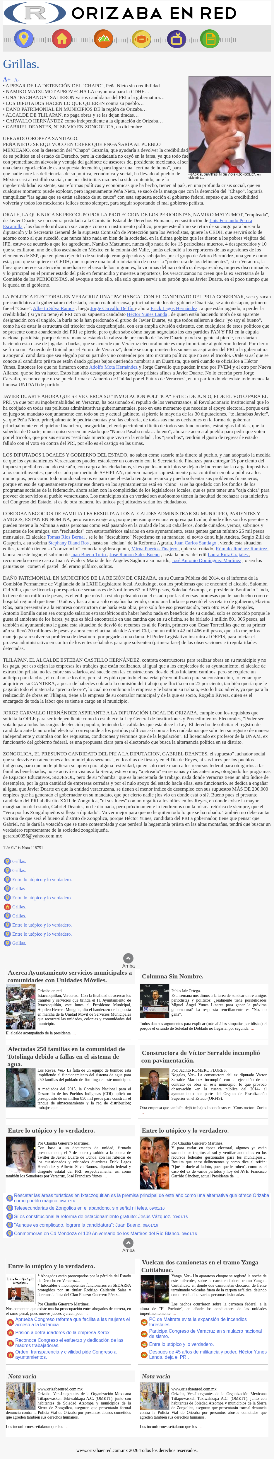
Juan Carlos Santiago (196, 543)
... (74, 1033)
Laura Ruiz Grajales (228, 554)
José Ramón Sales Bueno (134, 554)
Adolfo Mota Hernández (114, 367)
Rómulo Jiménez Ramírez (242, 548)
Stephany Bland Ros (69, 543)
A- (16, 80)
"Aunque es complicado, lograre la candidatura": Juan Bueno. (86, 1225)
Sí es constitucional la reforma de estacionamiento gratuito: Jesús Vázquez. (101, 1216)
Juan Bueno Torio (89, 554)
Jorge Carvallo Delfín (112, 308)
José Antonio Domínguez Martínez (206, 560)
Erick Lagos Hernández (173, 308)
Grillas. (19, 861)
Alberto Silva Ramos (53, 308)
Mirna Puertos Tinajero (155, 548)
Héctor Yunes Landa (147, 314)
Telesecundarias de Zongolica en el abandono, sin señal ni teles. (89, 1208)
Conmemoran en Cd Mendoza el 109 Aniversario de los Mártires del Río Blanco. (105, 1233)
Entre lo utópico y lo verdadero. (42, 879)
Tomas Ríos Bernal (66, 537)
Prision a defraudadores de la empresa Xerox (62, 1332)
